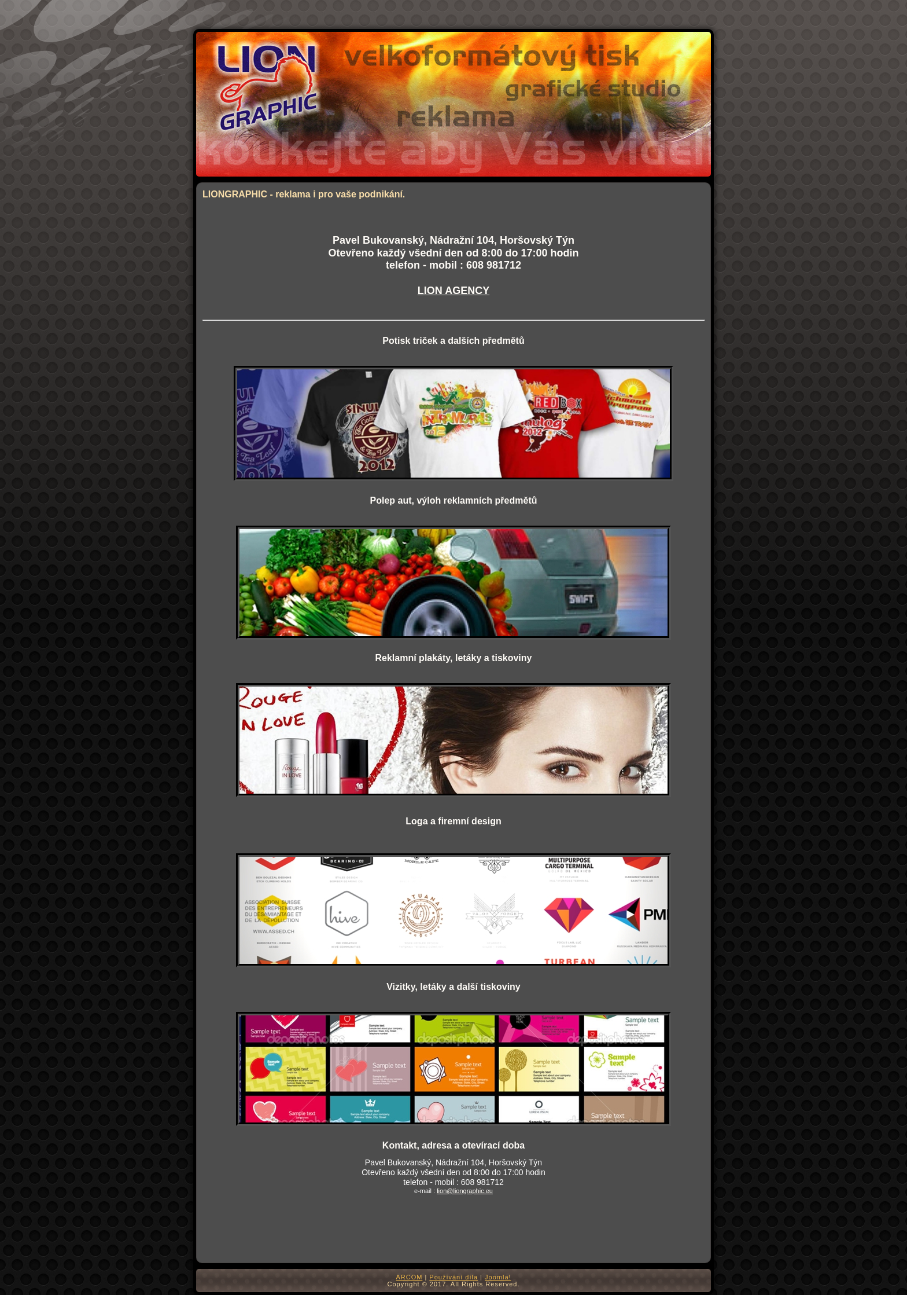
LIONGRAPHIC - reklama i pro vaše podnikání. (303, 194)
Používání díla (453, 1277)
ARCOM (409, 1277)
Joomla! (498, 1277)
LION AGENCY (453, 290)
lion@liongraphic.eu (465, 1190)
